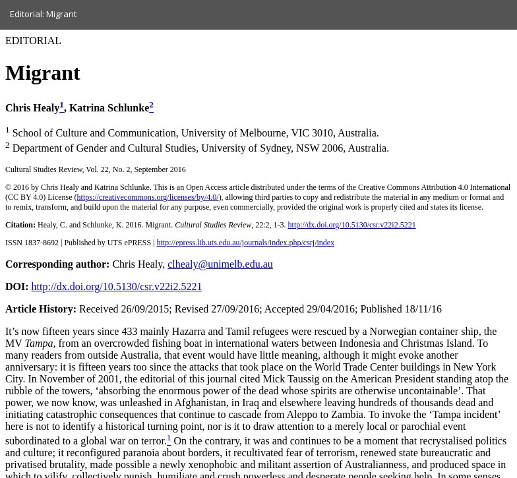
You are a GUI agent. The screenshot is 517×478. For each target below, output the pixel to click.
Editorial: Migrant (43, 14)
